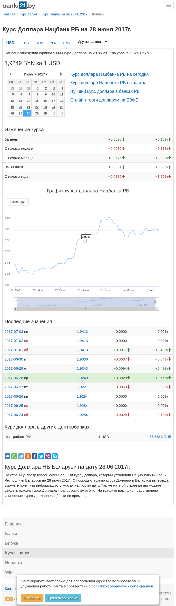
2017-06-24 (14, 415)
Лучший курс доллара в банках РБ (105, 91)
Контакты (13, 588)
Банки (11, 533)
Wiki (9, 572)
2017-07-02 (14, 341)
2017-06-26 (14, 396)
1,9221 (82, 387)
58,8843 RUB (160, 437)
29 (12, 88)
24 (53, 107)
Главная (13, 524)
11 (61, 94)
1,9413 (82, 331)
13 (20, 100)
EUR (25, 43)
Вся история (18, 202)
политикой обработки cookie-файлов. (123, 586)
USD (10, 43)
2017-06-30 (14, 359)
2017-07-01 (14, 350)
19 (12, 107)
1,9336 (82, 359)
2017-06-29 (14, 368)
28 (28, 113)
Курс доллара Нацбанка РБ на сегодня (109, 74)
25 (61, 107)
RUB (39, 43)
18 (61, 100)
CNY (66, 43)
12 (12, 100)
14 (28, 100)
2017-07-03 (14, 331)
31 (28, 88)
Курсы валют (18, 553)
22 (36, 107)
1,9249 (82, 378)
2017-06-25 (14, 405)
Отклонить (32, 598)
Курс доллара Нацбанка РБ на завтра (108, 82)
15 (36, 100)
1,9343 (82, 368)
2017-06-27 (14, 387)
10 (53, 94)
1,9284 (82, 396)
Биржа (11, 543)
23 (45, 107)
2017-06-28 (14, 378)
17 (53, 100)
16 (45, 100)
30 (20, 88)
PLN (52, 43)
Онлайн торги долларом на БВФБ (104, 100)
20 (20, 107)
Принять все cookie (63, 598)
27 (20, 113)
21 (28, 107)
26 (12, 113)
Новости (13, 562)
